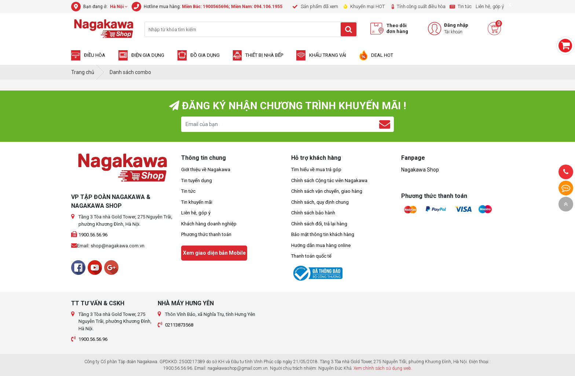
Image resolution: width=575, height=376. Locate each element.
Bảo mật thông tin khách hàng (322, 234)
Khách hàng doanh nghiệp (209, 223)
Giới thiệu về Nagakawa (205, 169)
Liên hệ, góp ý (195, 212)
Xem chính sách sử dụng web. (383, 368)
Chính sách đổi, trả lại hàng (319, 223)
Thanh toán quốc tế (311, 256)
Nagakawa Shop (420, 170)
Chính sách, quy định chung (320, 202)
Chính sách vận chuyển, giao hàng (326, 191)
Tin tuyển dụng (196, 180)
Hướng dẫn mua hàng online (321, 245)
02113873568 (179, 325)
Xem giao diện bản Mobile (214, 253)
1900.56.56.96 (92, 234)
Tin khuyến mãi (196, 202)
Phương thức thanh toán (206, 234)
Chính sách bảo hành (313, 212)
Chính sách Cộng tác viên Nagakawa (329, 180)
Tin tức (188, 191)
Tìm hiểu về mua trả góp (316, 169)
